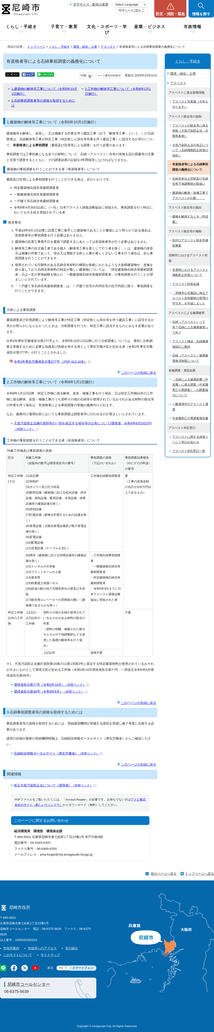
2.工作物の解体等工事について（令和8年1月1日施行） (51, 382)
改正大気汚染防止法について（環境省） (55, 785)
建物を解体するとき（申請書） (190, 219)
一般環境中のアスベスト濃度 (190, 407)
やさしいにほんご (131, 10)
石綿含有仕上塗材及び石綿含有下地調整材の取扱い (190, 181)
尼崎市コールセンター (28, 984)
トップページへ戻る (199, 873)
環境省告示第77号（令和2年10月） (51, 684)
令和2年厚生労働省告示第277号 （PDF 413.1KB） (52, 361)
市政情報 (193, 26)
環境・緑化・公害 (85, 46)
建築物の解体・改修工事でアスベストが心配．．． (190, 195)
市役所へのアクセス (42, 948)
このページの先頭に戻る (138, 372)
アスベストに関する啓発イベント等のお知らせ (190, 439)
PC (61, 967)
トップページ (36, 46)
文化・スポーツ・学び (107, 29)
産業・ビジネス (149, 26)
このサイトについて (17, 955)
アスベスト (108, 46)
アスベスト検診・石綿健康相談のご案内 (190, 344)
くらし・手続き (21, 26)
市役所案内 (11, 948)
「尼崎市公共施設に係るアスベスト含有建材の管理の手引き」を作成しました (190, 298)
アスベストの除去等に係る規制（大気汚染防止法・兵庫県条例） (190, 131)
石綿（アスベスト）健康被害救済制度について (190, 358)
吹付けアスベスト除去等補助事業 (190, 243)
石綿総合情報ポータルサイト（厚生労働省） (58, 753)
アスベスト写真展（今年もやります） (190, 104)
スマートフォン (82, 967)
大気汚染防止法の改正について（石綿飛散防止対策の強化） (190, 150)
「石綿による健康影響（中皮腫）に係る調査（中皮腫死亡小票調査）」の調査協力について (190, 387)
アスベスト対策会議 (185, 284)
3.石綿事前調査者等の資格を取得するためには (45, 712)
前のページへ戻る (164, 873)
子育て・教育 (64, 26)
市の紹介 (71, 948)
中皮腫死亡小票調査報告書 (190, 418)
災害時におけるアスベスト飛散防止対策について (190, 272)
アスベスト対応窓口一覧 (188, 451)
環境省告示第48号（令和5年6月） (51, 691)
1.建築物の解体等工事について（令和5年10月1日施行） (52, 122)
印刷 (83, 75)
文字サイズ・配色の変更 (90, 4)
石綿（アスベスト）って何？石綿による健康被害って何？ (190, 327)
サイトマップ (50, 955)
